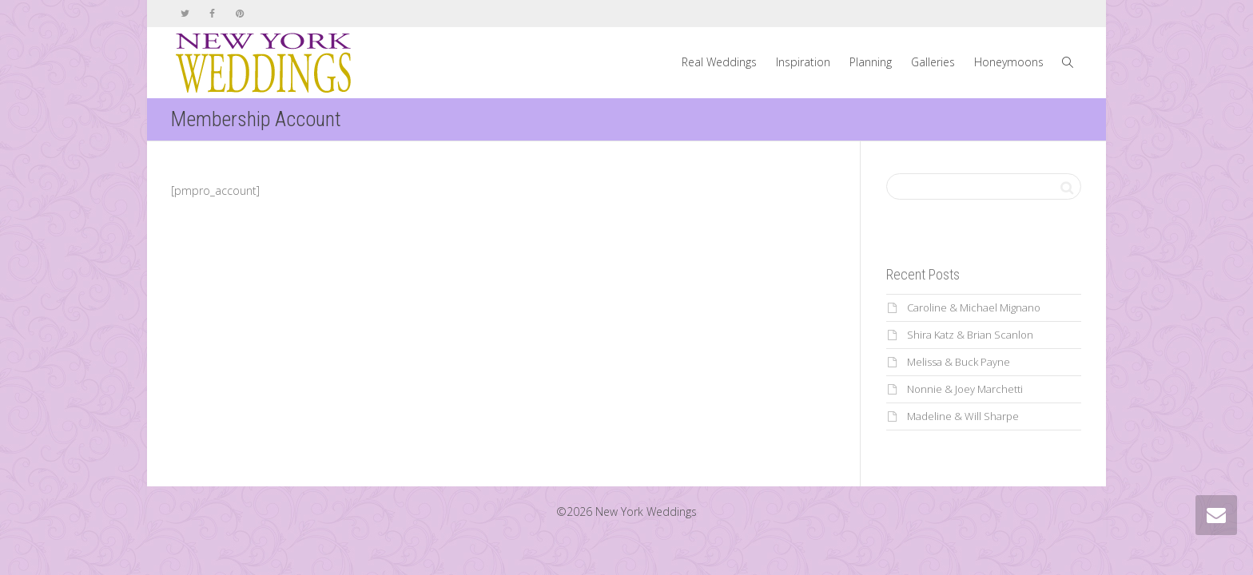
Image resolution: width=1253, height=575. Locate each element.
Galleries (933, 61)
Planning (870, 61)
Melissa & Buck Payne (958, 362)
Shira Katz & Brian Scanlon (970, 334)
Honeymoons (1009, 61)
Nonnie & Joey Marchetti (965, 389)
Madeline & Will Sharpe (963, 416)
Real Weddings (719, 61)
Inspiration (803, 61)
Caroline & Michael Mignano (973, 307)
